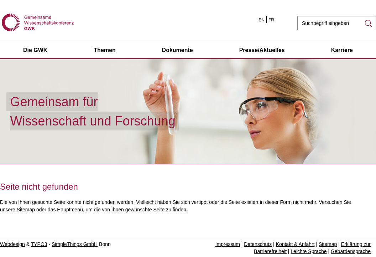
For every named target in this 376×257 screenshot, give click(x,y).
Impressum (227, 244)
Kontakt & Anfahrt (295, 244)
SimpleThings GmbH (75, 244)
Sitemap (328, 244)
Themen (104, 50)
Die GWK (35, 50)
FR (271, 19)
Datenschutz (258, 244)
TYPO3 (39, 244)
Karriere (342, 50)
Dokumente (177, 50)
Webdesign (12, 244)
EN (261, 19)
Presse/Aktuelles (262, 50)
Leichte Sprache (309, 251)
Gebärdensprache (351, 251)
